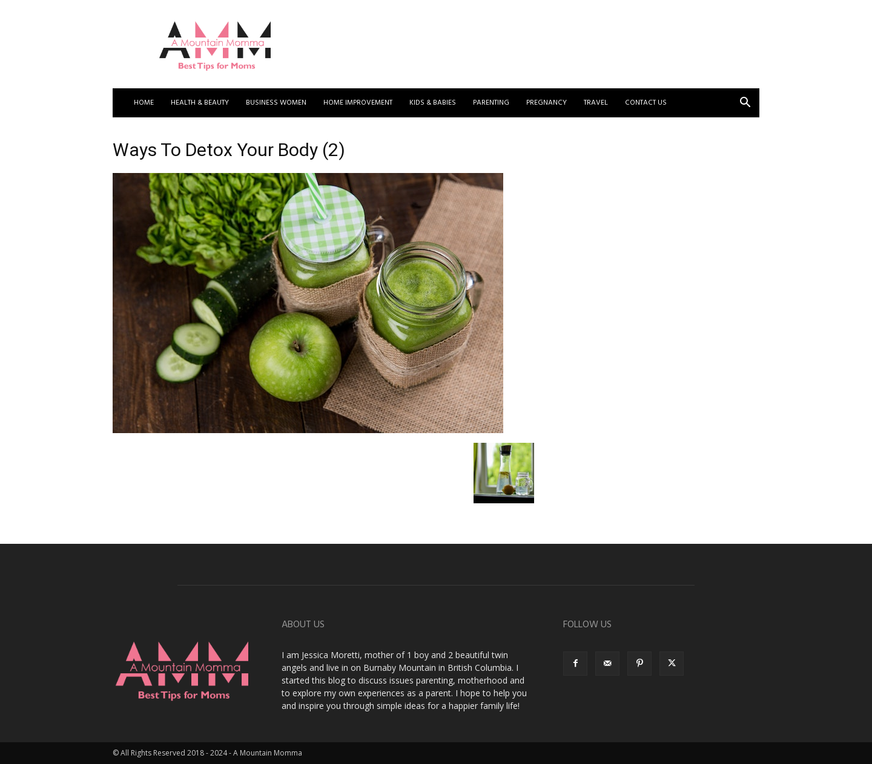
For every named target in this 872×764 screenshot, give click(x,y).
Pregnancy (546, 103)
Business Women (276, 103)
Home (144, 103)
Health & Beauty (200, 103)
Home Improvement (357, 103)
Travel (596, 103)
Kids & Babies (432, 103)
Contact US (646, 103)
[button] (744, 103)
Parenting (491, 103)
